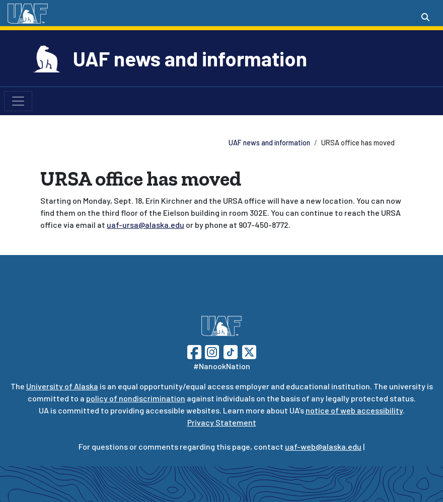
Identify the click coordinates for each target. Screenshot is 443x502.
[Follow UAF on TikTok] (230, 351)
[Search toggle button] (425, 17)
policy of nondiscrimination (135, 398)
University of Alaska (62, 386)
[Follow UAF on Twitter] (249, 351)
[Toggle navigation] (18, 101)
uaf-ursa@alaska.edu (145, 224)
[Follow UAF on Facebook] (194, 351)
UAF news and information (190, 58)
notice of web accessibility (354, 410)
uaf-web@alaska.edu (323, 446)
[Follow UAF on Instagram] (211, 351)
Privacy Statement (221, 422)
